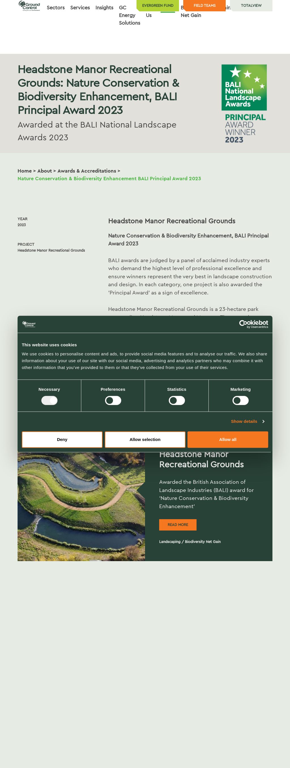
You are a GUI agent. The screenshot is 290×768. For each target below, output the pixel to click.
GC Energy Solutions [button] (129, 38)
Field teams (205, 5)
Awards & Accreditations (86, 170)
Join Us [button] (150, 34)
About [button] (168, 30)
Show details (244, 421)
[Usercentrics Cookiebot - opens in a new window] (243, 324)
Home (25, 170)
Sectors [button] (56, 30)
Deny (62, 439)
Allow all (227, 439)
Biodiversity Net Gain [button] (194, 34)
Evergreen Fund (157, 5)
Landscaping (169, 542)
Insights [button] (104, 30)
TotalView (251, 5)
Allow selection (144, 439)
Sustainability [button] (229, 30)
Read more (178, 525)
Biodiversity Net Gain (203, 542)
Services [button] (80, 30)
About (44, 170)
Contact (260, 30)
